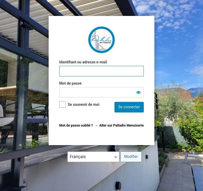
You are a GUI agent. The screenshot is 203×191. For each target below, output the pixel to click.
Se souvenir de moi (83, 104)
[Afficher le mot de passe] (138, 92)
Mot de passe (70, 83)
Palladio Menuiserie (101, 40)
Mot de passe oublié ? (76, 125)
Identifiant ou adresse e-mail (83, 62)
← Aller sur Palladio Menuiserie (119, 125)
